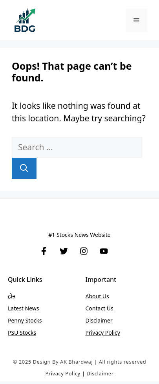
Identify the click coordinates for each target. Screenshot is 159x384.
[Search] (24, 168)
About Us (97, 296)
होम (11, 296)
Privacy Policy (103, 332)
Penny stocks (25, 320)
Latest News (23, 308)
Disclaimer (99, 320)
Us (110, 308)
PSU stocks (22, 332)
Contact (96, 308)
